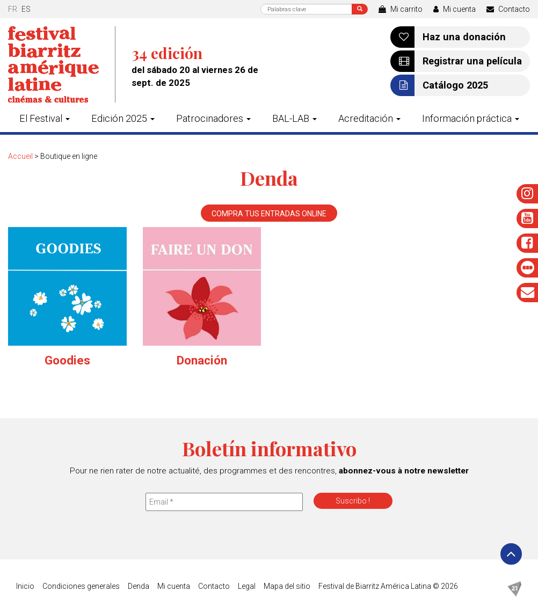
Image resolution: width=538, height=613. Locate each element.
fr (12, 9)
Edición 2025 (123, 118)
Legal (247, 586)
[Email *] (224, 502)
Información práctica (470, 118)
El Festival (44, 118)
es (26, 9)
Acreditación (369, 118)
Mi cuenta (454, 9)
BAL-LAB (294, 118)
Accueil (20, 156)
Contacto (508, 9)
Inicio (25, 586)
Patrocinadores (213, 118)
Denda (138, 586)
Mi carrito (401, 9)
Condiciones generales (81, 586)
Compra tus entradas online (269, 213)
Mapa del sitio (287, 586)
